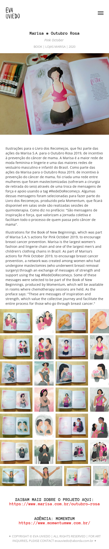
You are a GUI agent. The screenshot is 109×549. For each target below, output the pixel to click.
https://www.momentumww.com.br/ (54, 522)
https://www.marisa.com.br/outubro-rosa (54, 503)
